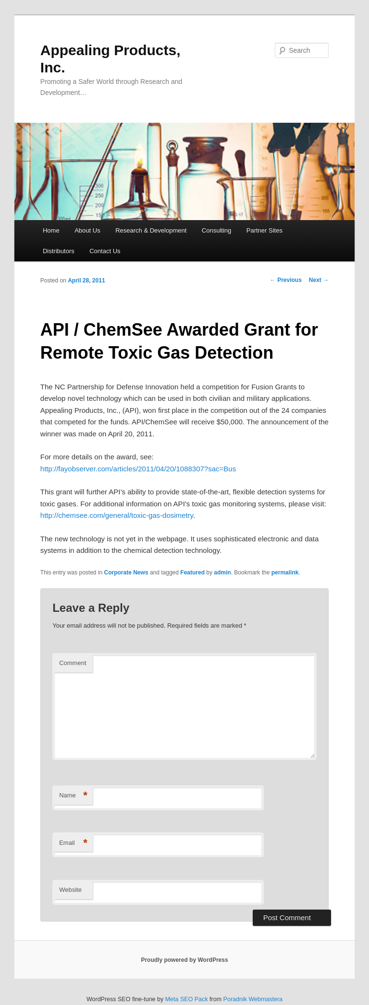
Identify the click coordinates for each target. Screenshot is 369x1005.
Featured (192, 572)
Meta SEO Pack (186, 999)
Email (73, 843)
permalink (285, 572)
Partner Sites (264, 230)
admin (222, 572)
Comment (72, 662)
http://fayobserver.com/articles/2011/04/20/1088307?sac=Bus (138, 469)
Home (51, 230)
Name (73, 796)
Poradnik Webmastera (253, 999)
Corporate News (126, 572)
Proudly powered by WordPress (184, 960)
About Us (87, 230)
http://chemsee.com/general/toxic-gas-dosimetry (116, 515)
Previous (286, 280)
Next (319, 280)
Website (70, 889)
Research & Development (150, 230)
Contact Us (104, 251)
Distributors (58, 251)
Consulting (216, 230)
